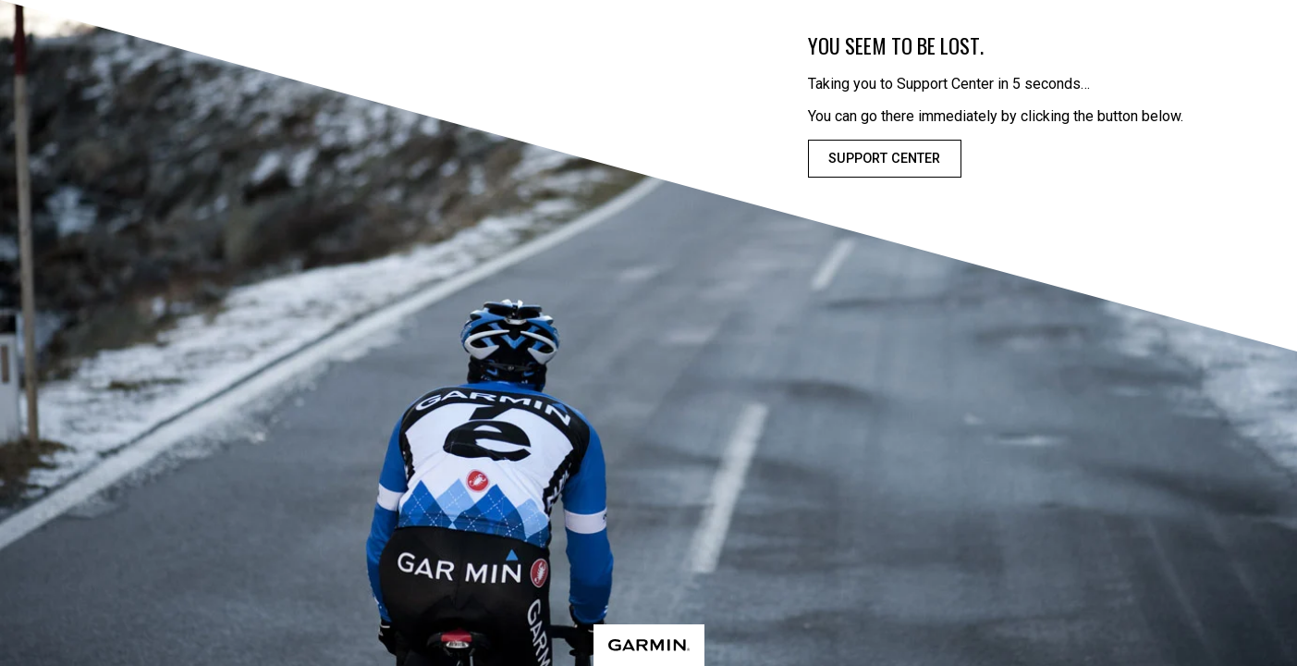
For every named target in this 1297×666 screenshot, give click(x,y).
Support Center (884, 158)
